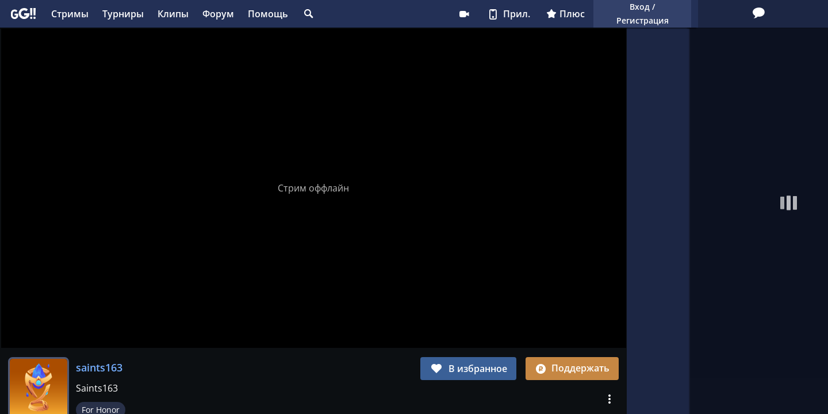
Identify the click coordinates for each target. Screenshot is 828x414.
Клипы (173, 13)
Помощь (268, 13)
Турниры (123, 13)
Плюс (494, 13)
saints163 (99, 367)
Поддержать (572, 368)
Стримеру (392, 13)
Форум (218, 13)
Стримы (70, 13)
